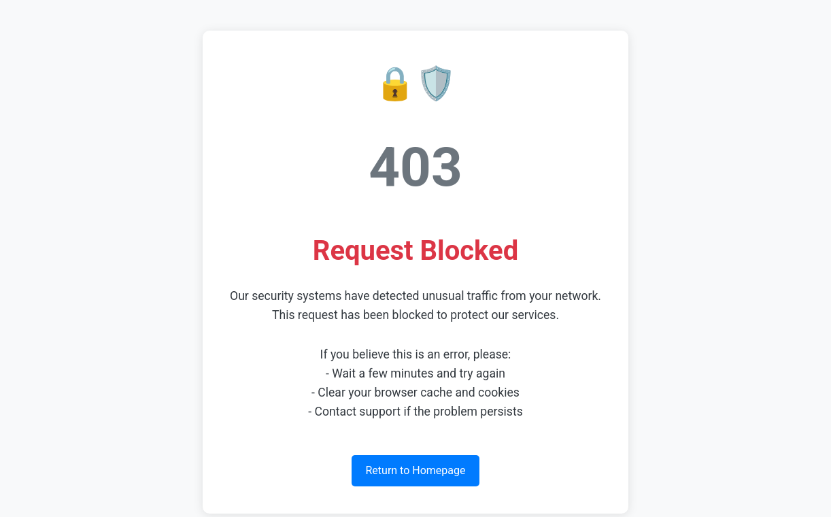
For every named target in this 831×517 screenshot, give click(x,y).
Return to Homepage (415, 470)
